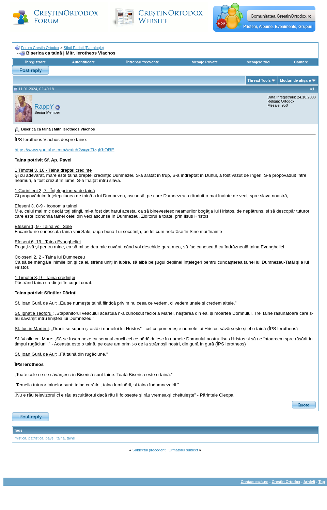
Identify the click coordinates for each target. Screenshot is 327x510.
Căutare (301, 62)
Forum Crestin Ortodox (40, 48)
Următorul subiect (183, 450)
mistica (20, 438)
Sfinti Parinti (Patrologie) (84, 48)
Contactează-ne (254, 482)
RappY (44, 106)
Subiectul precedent (149, 450)
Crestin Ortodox (286, 482)
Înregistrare (35, 62)
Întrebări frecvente (142, 62)
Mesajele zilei (258, 62)
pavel (50, 438)
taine (71, 438)
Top (321, 482)
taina (61, 438)
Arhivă (309, 482)
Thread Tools (259, 80)
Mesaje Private (205, 62)
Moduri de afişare (295, 80)
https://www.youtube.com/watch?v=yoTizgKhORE (64, 149)
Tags (18, 430)
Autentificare (83, 62)
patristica (35, 438)
